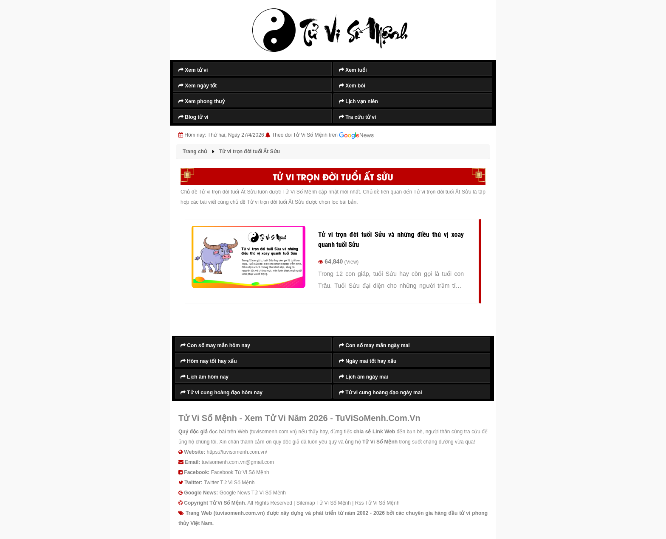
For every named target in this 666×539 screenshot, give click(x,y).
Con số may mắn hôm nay (215, 345)
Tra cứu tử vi (357, 117)
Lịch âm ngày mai (363, 377)
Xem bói (352, 86)
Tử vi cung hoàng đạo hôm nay (221, 393)
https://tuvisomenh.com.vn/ (236, 452)
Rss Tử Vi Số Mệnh (377, 503)
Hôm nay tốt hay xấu (209, 361)
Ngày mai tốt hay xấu (367, 361)
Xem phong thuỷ (201, 101)
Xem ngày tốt (197, 86)
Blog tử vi (193, 117)
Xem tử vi (193, 70)
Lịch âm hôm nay (205, 377)
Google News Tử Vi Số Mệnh (253, 493)
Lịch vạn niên (358, 101)
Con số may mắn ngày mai (374, 345)
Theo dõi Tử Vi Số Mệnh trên (323, 135)
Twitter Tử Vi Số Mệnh (229, 483)
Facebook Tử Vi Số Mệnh (240, 472)
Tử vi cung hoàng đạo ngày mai (380, 393)
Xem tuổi (353, 70)
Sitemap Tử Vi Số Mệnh (323, 503)
